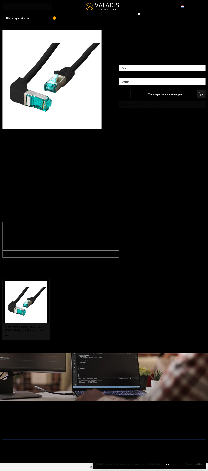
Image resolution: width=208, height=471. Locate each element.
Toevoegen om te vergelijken (132, 111)
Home (5, 26)
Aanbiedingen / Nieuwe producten (18, 415)
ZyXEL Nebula (60, 426)
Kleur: (123, 62)
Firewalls (6, 426)
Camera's (109, 426)
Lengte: (124, 75)
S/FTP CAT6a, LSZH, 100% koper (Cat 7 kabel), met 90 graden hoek (44, 26)
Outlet (159, 415)
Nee (179, 463)
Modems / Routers (114, 421)
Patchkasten (111, 415)
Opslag (108, 431)
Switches (6, 431)
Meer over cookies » (194, 464)
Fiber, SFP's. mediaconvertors (68, 431)
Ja (167, 463)
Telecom (58, 421)
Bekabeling (7, 421)
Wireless (58, 415)
